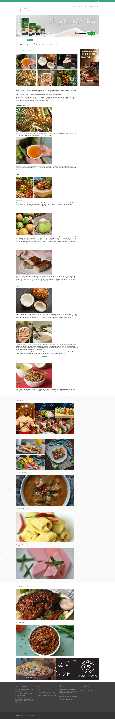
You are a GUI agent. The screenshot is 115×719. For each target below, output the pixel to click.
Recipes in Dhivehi (94, 6)
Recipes (80, 6)
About (17, 1)
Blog (86, 6)
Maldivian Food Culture (27, 50)
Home (74, 6)
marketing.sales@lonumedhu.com (66, 699)
